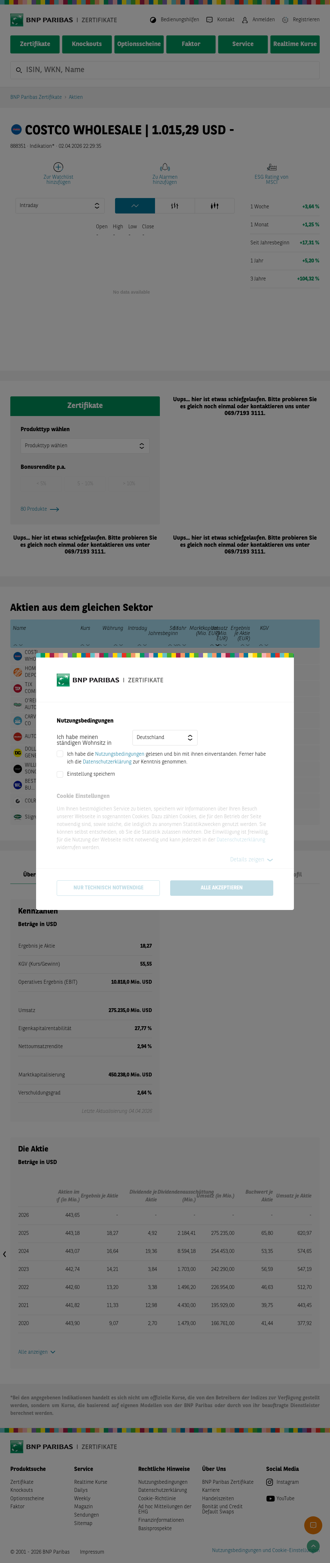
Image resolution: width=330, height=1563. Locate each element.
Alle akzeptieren (222, 888)
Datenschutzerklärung (107, 762)
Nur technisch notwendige (108, 888)
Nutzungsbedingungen (119, 754)
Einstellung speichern (91, 774)
